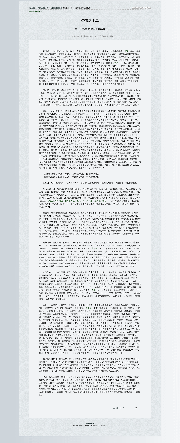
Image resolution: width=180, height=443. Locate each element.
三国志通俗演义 (56, 8)
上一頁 (115, 408)
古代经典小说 (43, 8)
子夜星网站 (90, 423)
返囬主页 (32, 8)
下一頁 (122, 408)
